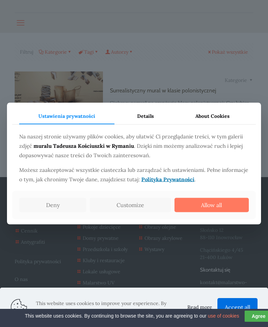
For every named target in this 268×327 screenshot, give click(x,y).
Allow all (211, 204)
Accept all (237, 307)
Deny (53, 204)
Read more (199, 307)
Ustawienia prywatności (66, 116)
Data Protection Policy (141, 310)
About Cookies (212, 116)
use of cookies (223, 322)
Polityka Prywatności (167, 179)
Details (145, 116)
